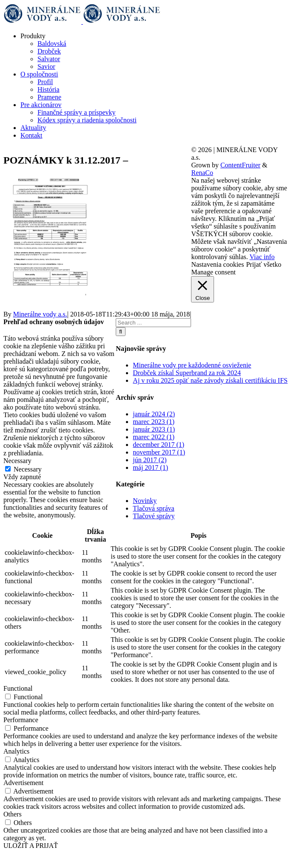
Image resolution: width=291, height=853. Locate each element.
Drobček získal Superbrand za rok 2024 (187, 372)
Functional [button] (17, 688)
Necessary (28, 469)
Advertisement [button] (23, 782)
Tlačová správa (153, 508)
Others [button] (12, 814)
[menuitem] (154, 51)
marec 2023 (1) (153, 421)
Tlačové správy (153, 516)
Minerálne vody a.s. (40, 314)
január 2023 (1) (154, 429)
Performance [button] (20, 719)
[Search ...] (153, 322)
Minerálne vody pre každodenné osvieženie (192, 365)
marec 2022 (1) (153, 437)
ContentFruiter (240, 165)
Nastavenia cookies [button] (217, 264)
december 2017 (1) (158, 444)
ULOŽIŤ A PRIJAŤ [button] (30, 845)
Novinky (145, 500)
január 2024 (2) (154, 414)
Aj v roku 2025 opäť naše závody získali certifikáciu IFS (210, 380)
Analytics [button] (16, 751)
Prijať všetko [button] (263, 264)
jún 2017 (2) (149, 459)
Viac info (261, 256)
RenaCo (202, 172)
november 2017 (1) (159, 452)
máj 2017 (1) (150, 467)
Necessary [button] (17, 460)
